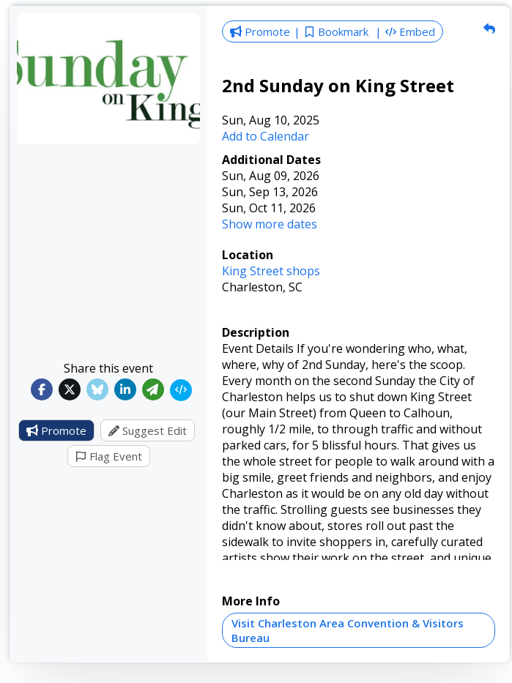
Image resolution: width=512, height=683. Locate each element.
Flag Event (108, 456)
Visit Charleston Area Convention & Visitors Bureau (347, 630)
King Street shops (271, 271)
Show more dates (269, 224)
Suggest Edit (147, 430)
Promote (56, 430)
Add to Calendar (265, 136)
